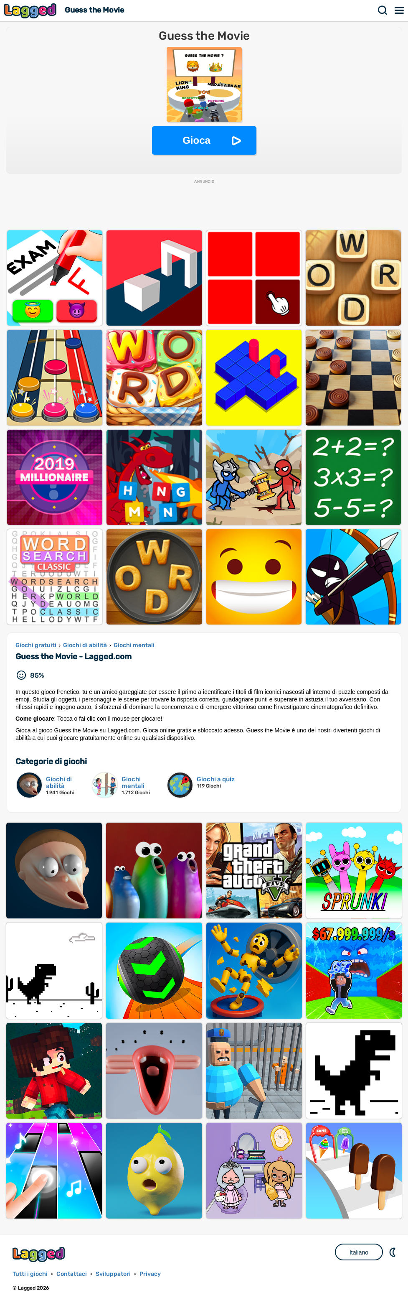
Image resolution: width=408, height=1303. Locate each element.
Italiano (359, 1252)
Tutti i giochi (30, 1274)
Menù (399, 10)
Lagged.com (40, 1254)
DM (393, 1252)
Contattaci (71, 1274)
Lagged (31, 10)
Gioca (196, 140)
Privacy (150, 1274)
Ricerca (383, 10)
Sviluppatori (113, 1274)
